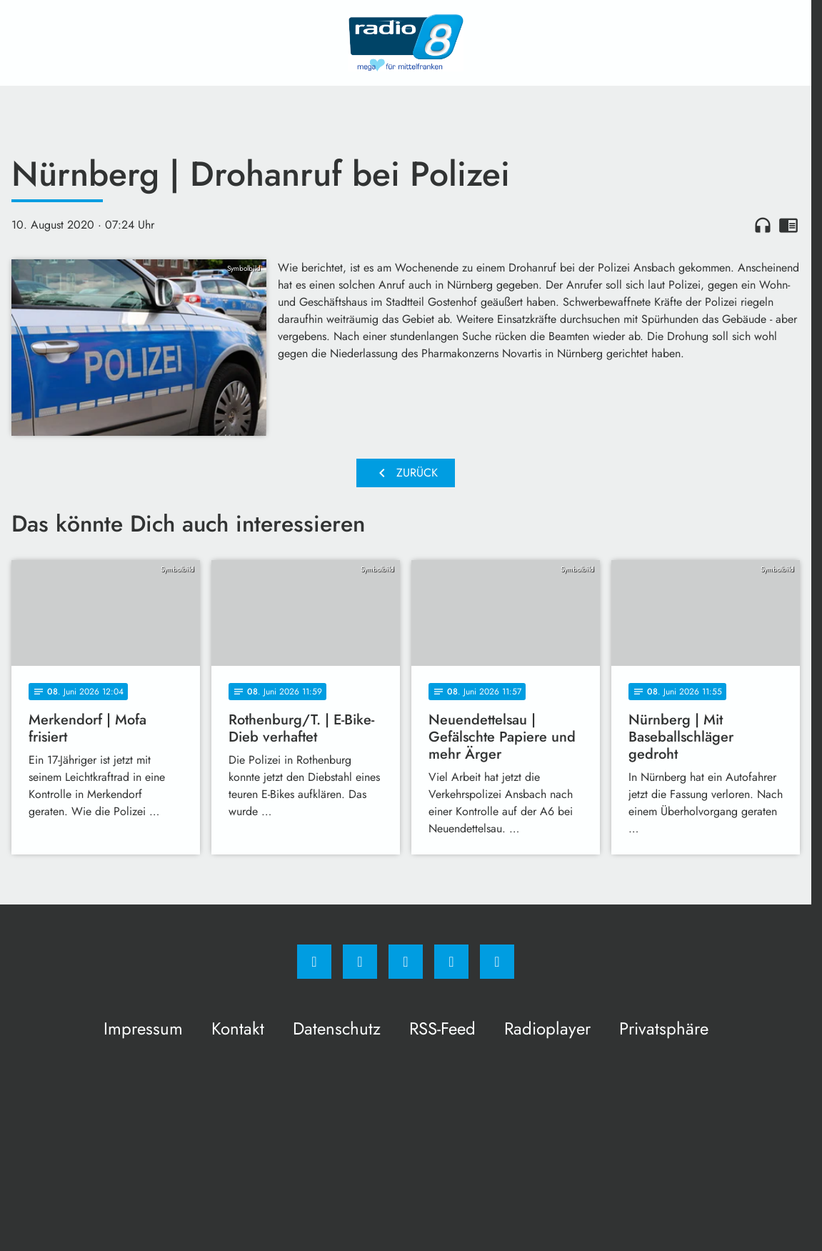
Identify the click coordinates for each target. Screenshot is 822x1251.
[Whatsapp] (406, 962)
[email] (497, 962)
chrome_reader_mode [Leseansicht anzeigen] (788, 225)
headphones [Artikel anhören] (763, 225)
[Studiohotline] (451, 962)
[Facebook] (314, 962)
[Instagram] (360, 962)
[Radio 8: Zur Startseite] (405, 42)
